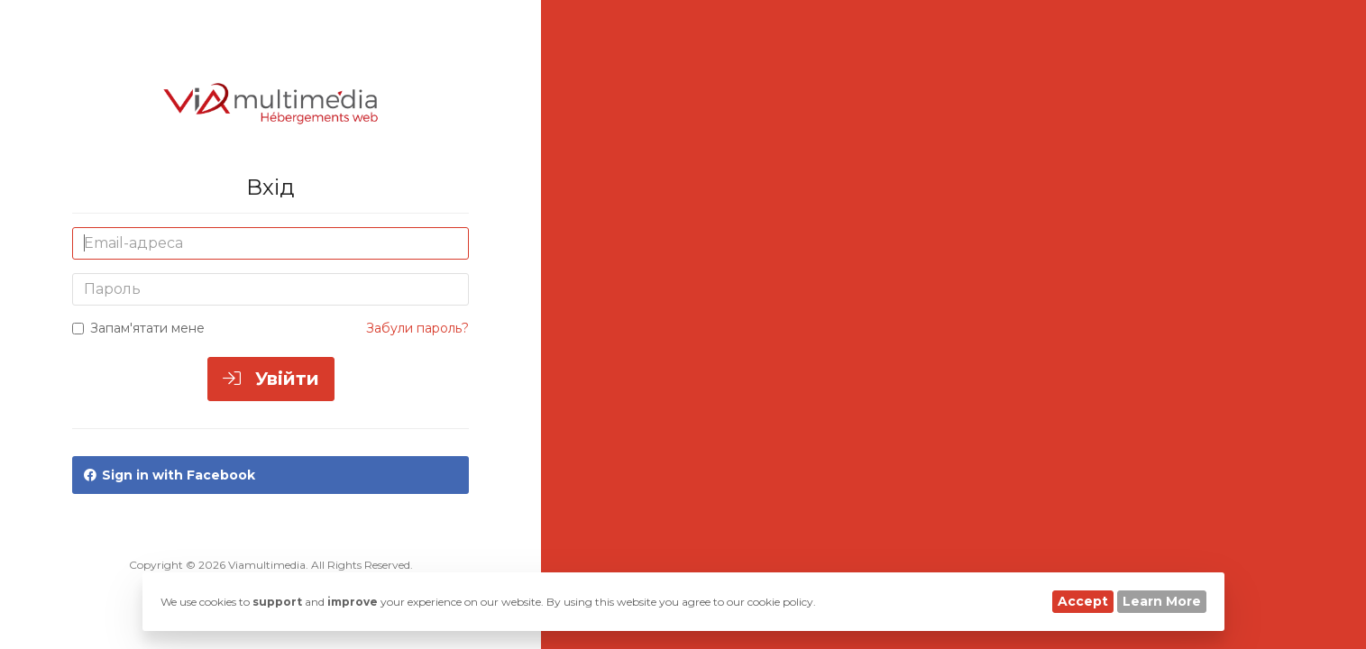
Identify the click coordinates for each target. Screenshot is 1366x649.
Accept (1083, 601)
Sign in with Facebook (169, 475)
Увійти (271, 378)
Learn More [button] (1162, 601)
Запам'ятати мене (138, 328)
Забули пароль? (417, 328)
